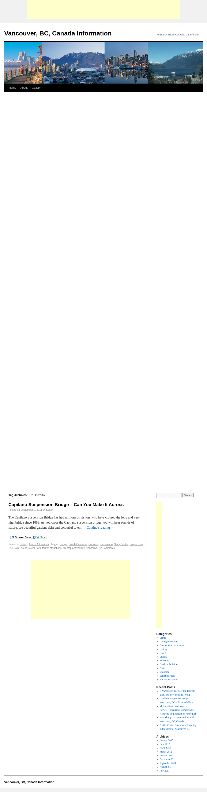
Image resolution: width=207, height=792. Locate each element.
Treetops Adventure (74, 548)
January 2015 (166, 740)
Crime (163, 637)
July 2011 (165, 770)
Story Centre (121, 544)
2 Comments (107, 548)
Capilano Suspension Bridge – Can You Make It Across (66, 504)
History (23, 544)
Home (12, 87)
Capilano (93, 544)
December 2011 (168, 759)
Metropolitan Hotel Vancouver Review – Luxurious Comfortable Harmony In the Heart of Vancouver (178, 710)
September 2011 (168, 763)
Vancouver (92, 548)
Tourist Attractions (39, 544)
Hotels (163, 652)
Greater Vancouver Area (172, 645)
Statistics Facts (167, 675)
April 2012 (165, 747)
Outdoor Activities (169, 664)
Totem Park (34, 548)
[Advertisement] (103, 9)
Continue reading (100, 527)
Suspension (136, 544)
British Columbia (78, 544)
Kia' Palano (106, 544)
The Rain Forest (17, 548)
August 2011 (166, 766)
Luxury (163, 656)
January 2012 (166, 755)
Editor (49, 509)
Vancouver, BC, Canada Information (58, 33)
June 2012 (165, 744)
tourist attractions (51, 548)
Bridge (63, 544)
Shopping (164, 671)
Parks (162, 668)
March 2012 (166, 751)
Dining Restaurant (169, 641)
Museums (165, 660)
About (24, 87)
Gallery (36, 87)
